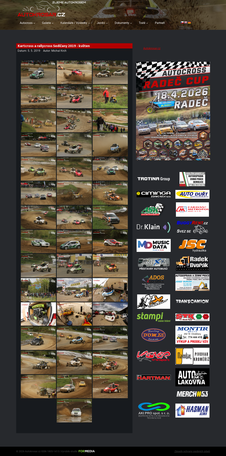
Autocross (26, 23)
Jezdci (101, 23)
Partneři (160, 23)
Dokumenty (122, 23)
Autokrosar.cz (151, 48)
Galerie (46, 23)
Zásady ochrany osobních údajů (192, 451)
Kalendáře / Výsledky (73, 23)
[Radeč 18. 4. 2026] (173, 164)
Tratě (142, 23)
